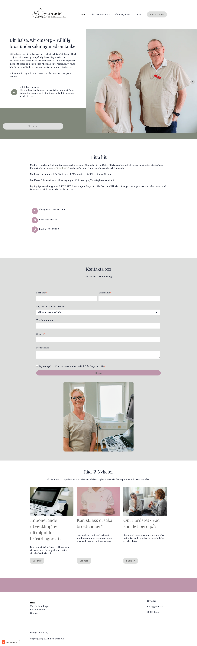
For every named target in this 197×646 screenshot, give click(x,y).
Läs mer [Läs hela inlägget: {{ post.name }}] (37, 560)
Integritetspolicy (39, 632)
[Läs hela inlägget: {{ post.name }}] (51, 501)
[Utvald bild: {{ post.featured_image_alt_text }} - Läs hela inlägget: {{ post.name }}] (98, 501)
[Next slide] (192, 82)
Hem (83, 14)
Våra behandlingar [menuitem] (39, 606)
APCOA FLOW (61, 168)
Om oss (139, 14)
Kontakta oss (157, 14)
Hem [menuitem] (32, 602)
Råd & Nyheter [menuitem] (37, 609)
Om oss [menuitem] (34, 613)
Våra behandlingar (100, 14)
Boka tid (33, 126)
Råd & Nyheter (122, 14)
